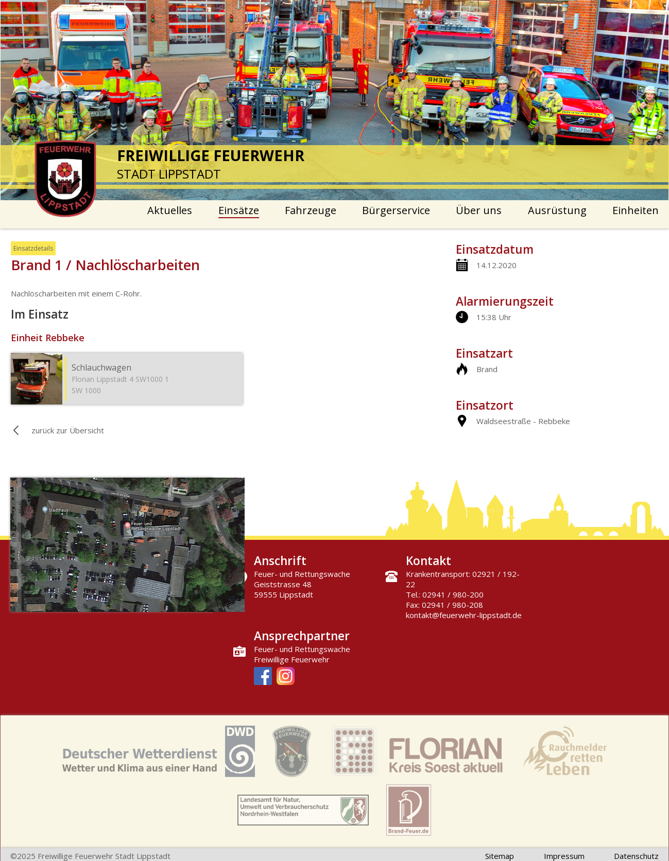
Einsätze (238, 210)
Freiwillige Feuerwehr (292, 659)
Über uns (479, 210)
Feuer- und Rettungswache (302, 649)
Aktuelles (169, 210)
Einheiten (635, 210)
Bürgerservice (396, 210)
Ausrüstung (557, 210)
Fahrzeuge (310, 210)
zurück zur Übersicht (67, 430)
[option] (335, 100)
